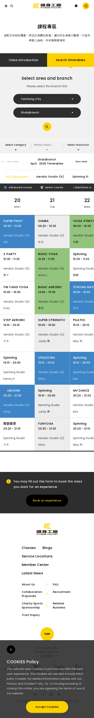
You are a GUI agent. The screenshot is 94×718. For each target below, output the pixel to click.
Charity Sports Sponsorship (32, 609)
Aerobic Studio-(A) (50, 178)
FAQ (56, 588)
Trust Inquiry (31, 618)
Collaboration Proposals (32, 597)
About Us (28, 588)
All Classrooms (17, 178)
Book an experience (47, 504)
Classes (29, 551)
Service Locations (37, 559)
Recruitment (62, 595)
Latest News (32, 576)
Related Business (59, 609)
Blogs (47, 551)
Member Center (35, 568)
